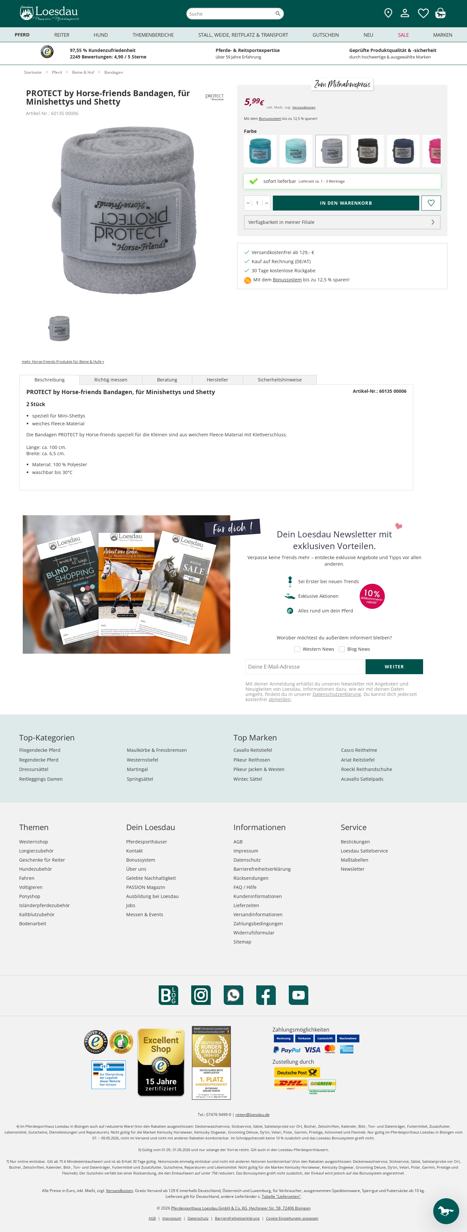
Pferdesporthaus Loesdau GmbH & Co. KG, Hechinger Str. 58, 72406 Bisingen (241, 1208)
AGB (238, 842)
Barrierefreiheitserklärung (262, 869)
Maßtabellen (354, 860)
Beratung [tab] (167, 380)
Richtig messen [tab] (110, 380)
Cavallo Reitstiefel (252, 750)
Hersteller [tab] (217, 380)
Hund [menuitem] (101, 35)
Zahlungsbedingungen (258, 923)
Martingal (137, 769)
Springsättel (140, 779)
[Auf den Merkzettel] (431, 203)
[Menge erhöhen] (266, 203)
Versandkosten (303, 107)
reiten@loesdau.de (252, 1114)
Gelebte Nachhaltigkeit (151, 878)
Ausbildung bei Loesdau (152, 896)
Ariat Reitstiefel (358, 760)
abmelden (280, 699)
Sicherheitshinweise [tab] (280, 380)
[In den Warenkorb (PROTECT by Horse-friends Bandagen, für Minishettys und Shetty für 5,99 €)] (346, 203)
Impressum (245, 851)
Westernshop (33, 842)
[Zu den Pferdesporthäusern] (388, 13)
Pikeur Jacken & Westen (259, 769)
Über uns (136, 869)
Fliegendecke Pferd (39, 750)
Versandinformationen (258, 914)
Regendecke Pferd (39, 760)
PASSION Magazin (145, 887)
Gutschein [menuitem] (326, 35)
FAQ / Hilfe (245, 887)
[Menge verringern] (248, 203)
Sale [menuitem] (403, 35)
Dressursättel (33, 769)
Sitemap (242, 942)
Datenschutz (247, 860)
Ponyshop (29, 896)
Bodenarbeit (32, 923)
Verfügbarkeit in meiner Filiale (281, 222)
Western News (318, 649)
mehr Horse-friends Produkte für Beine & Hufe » (63, 361)
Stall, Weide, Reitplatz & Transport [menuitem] (243, 35)
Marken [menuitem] (442, 35)
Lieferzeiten (246, 905)
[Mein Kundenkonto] (405, 18)
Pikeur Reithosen (251, 760)
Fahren (26, 878)
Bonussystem (270, 118)
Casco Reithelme (359, 750)
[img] (440, 16)
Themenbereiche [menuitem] (153, 35)
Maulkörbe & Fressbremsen (157, 750)
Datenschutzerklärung (337, 694)
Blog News (358, 649)
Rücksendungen (251, 878)
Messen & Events (144, 914)
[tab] (59, 329)
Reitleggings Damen (41, 779)
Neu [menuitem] (368, 35)
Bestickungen (355, 842)
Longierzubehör (36, 851)
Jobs (130, 905)
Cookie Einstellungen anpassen (292, 1218)
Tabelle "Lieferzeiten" (281, 1196)
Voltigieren (31, 887)
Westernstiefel (142, 760)
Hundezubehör (35, 869)
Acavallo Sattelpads (362, 779)
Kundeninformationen (257, 896)
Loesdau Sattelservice (364, 851)
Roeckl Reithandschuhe (366, 769)
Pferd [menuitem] (22, 34)
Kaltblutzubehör (37, 914)
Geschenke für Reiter (42, 860)
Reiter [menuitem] (61, 35)
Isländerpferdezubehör (44, 905)
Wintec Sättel (247, 779)
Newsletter (353, 869)
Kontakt (134, 851)
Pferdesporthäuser (146, 842)
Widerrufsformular (253, 933)
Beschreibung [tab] (49, 380)
